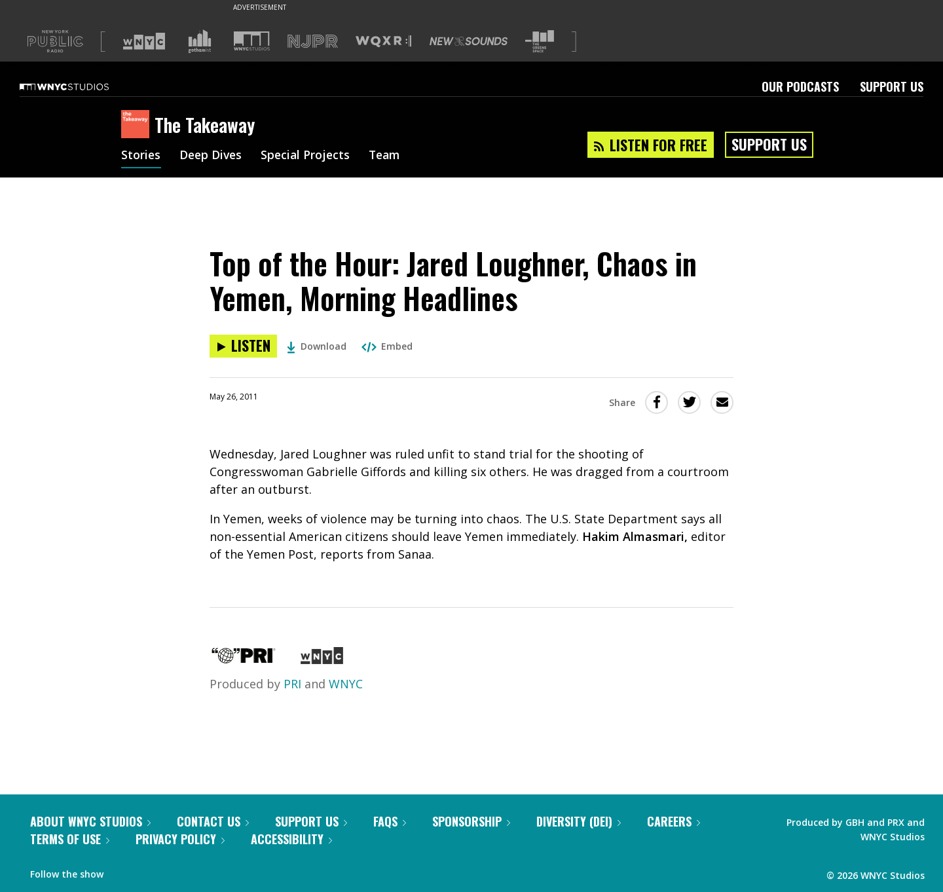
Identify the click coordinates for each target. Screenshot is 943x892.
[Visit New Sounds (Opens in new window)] (469, 41)
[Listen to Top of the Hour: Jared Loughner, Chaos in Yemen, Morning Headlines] (243, 346)
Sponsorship (471, 821)
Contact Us (213, 821)
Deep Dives (212, 156)
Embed (387, 346)
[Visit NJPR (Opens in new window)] (312, 41)
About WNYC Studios (90, 821)
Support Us (891, 86)
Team (390, 156)
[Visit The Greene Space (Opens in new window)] (539, 41)
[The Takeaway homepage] (138, 125)
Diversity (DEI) (578, 821)
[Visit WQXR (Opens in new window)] (383, 41)
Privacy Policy (180, 838)
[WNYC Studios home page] (80, 86)
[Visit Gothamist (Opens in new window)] (199, 41)
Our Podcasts (800, 86)
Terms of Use (69, 838)
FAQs (389, 821)
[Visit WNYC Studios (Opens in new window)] (252, 40)
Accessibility (291, 838)
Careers (673, 821)
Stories (141, 156)
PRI (292, 684)
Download (316, 346)
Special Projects (309, 156)
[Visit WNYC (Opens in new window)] (144, 41)
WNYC (346, 684)
